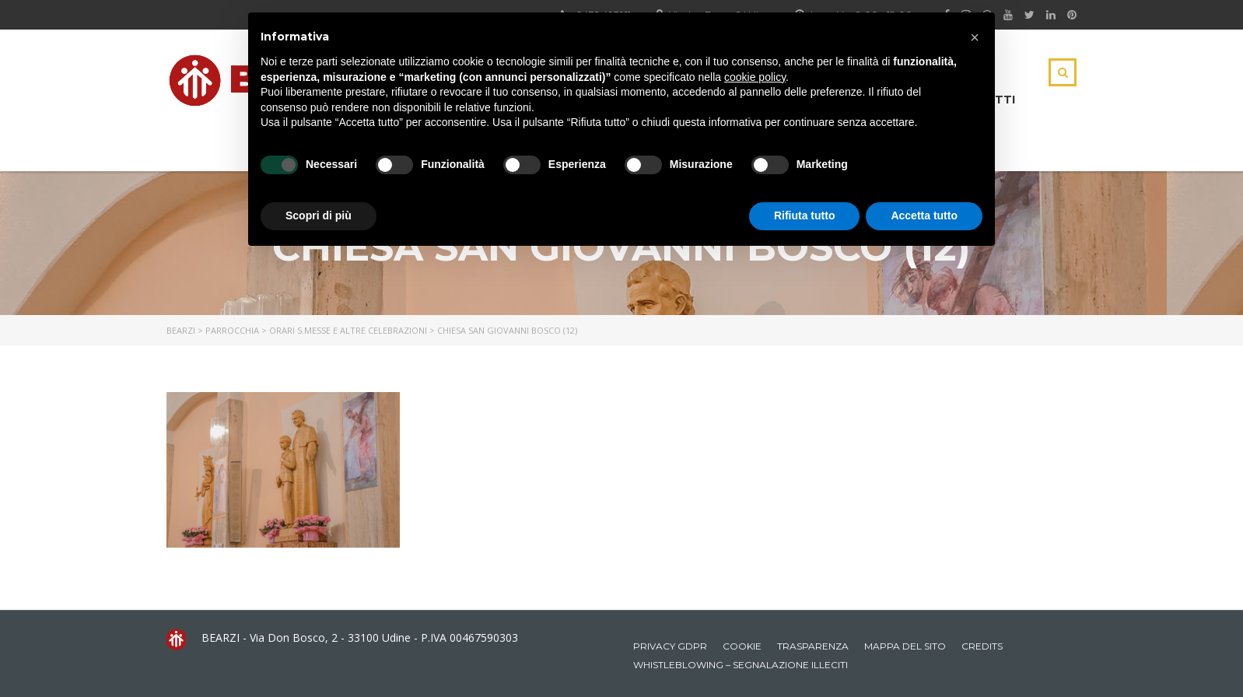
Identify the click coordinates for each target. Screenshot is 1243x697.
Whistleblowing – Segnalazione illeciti (740, 665)
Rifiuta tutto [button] (804, 215)
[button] (974, 37)
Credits (982, 646)
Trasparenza (813, 646)
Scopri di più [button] (318, 215)
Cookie (742, 646)
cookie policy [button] (755, 77)
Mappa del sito (905, 646)
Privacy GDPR (670, 646)
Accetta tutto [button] (924, 215)
